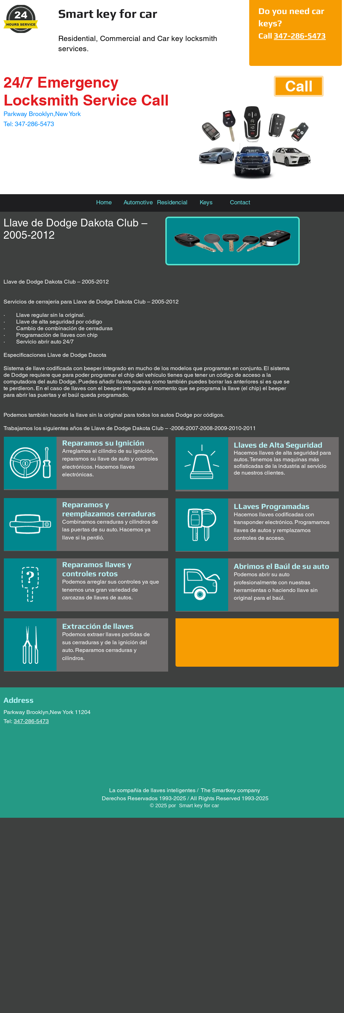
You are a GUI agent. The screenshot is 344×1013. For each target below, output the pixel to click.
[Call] (299, 86)
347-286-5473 (300, 35)
